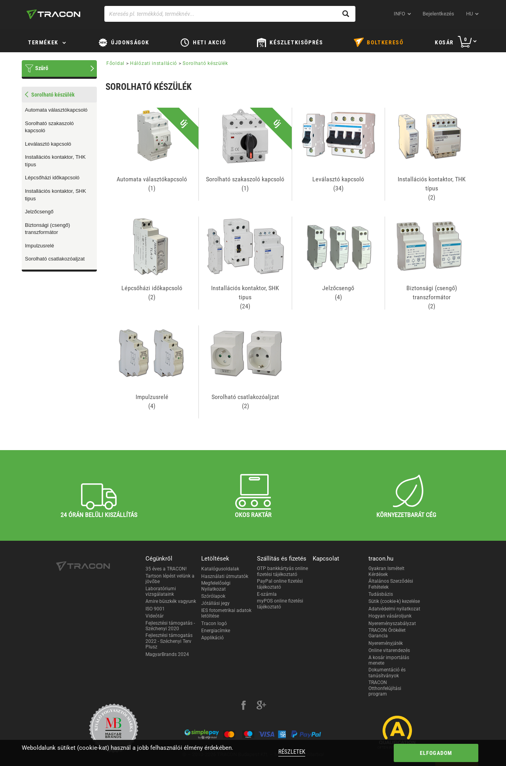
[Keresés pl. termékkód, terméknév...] (229, 14)
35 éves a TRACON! (166, 569)
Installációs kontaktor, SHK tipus (55, 194)
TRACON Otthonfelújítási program (384, 688)
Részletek (291, 751)
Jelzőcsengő (39, 212)
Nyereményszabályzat (392, 623)
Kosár (444, 42)
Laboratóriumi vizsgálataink (160, 591)
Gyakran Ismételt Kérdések (386, 571)
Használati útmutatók (224, 576)
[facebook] (243, 706)
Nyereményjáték (385, 643)
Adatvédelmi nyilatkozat (394, 609)
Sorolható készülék (205, 63)
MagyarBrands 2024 (167, 654)
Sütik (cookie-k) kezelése (394, 601)
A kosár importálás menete (388, 660)
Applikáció (212, 638)
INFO (399, 14)
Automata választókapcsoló (56, 110)
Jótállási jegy (215, 603)
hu (469, 14)
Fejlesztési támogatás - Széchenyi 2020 (170, 625)
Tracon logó (214, 623)
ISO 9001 (155, 609)
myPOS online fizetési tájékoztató (280, 603)
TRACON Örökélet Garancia (387, 633)
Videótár (154, 616)
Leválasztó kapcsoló (48, 144)
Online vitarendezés (389, 650)
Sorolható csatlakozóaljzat (55, 259)
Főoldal (115, 63)
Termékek (43, 42)
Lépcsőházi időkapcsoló (52, 178)
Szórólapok (213, 596)
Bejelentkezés (438, 14)
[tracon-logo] (53, 14)
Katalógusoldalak (220, 569)
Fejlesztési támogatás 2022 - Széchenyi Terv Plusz (169, 641)
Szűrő (41, 68)
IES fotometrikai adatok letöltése (226, 613)
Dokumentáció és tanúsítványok (387, 672)
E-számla (267, 594)
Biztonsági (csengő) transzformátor (47, 229)
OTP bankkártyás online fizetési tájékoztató (282, 571)
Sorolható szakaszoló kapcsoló (49, 127)
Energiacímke (215, 630)
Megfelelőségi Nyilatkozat (215, 585)
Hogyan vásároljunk (390, 616)
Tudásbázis (380, 594)
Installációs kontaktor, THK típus (55, 160)
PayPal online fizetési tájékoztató (280, 583)
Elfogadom (436, 753)
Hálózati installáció (153, 63)
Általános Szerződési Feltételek (390, 583)
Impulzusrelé (39, 246)
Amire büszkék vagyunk (170, 601)
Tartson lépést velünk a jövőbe (169, 578)
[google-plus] (261, 706)
